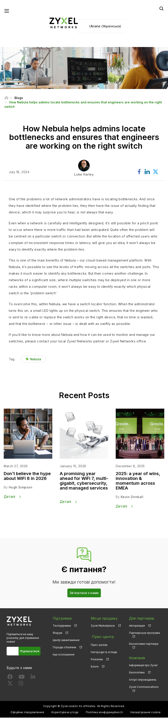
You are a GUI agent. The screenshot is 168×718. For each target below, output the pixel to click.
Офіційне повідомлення (27, 712)
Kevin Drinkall (132, 497)
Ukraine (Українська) (105, 26)
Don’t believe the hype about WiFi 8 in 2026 (27, 477)
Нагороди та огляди (104, 651)
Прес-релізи (99, 643)
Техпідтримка (62, 625)
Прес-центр (101, 636)
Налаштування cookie (145, 712)
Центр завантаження (66, 640)
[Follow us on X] (10, 684)
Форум (57, 633)
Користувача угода (65, 712)
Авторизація (137, 625)
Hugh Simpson (20, 488)
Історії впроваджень (142, 680)
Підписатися (29, 651)
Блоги (94, 665)
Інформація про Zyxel (143, 665)
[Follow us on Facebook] (10, 678)
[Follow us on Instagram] (21, 684)
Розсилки (97, 658)
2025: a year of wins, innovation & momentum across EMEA (138, 481)
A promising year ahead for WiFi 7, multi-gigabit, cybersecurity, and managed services (84, 481)
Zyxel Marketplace (103, 625)
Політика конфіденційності (104, 712)
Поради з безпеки (64, 647)
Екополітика (137, 672)
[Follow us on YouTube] (21, 678)
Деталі (9, 497)
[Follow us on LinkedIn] (33, 678)
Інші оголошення (63, 655)
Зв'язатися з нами (84, 593)
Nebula (35, 359)
